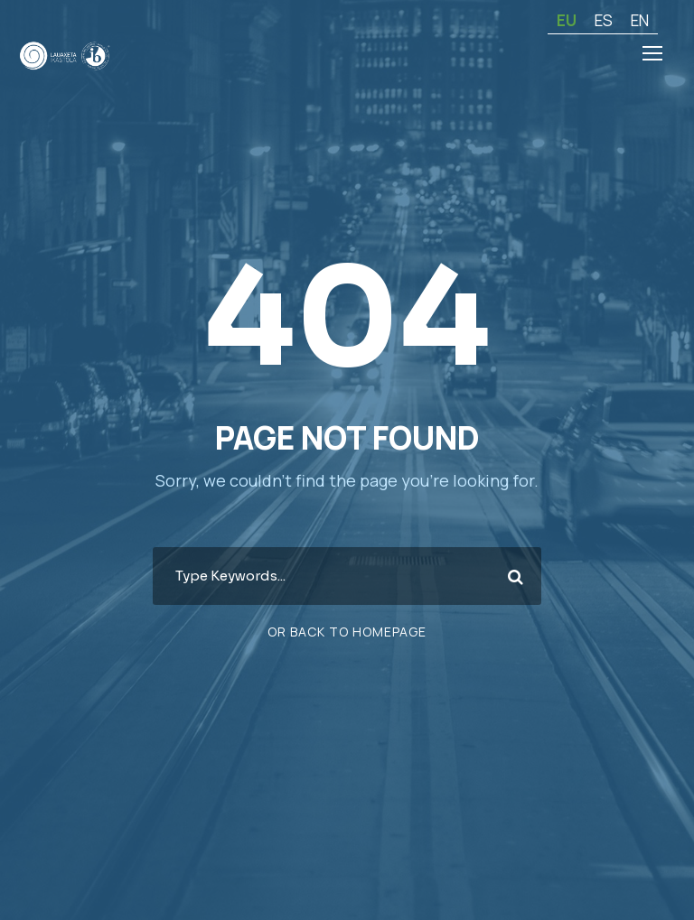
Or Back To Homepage (347, 631)
